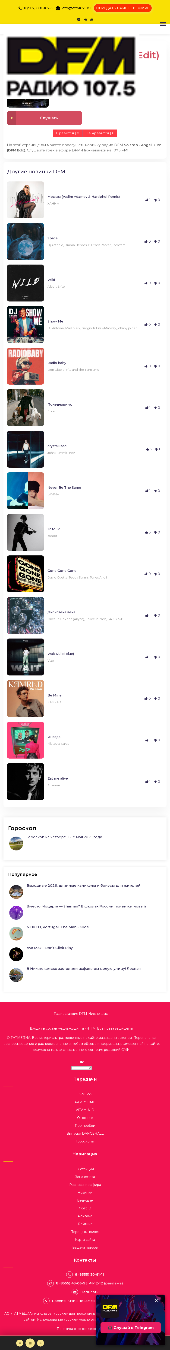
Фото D (85, 1208)
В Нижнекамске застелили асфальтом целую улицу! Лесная (84, 968)
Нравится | (67, 133)
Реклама (85, 1216)
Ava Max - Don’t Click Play (50, 948)
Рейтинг (85, 1224)
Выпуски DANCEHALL (85, 1133)
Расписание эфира (85, 1185)
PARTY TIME (85, 1102)
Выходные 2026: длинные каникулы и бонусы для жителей (84, 885)
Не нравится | (99, 133)
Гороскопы (85, 1141)
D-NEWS (85, 1094)
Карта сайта (85, 1240)
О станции (85, 1169)
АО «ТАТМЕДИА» (36, 1313)
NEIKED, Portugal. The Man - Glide (58, 927)
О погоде (85, 1118)
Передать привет (85, 1232)
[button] (162, 23)
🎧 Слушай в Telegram (131, 1328)
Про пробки (85, 1126)
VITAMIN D (85, 1110)
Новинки (85, 1192)
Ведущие (85, 1200)
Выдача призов (85, 1247)
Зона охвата (85, 1177)
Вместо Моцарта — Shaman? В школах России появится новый (86, 906)
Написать (89, 1292)
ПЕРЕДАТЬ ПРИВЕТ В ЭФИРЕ (122, 8)
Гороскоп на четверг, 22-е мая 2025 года (64, 837)
